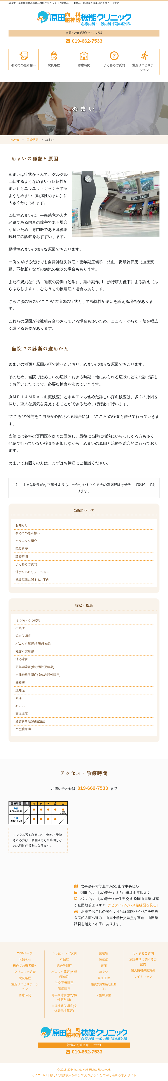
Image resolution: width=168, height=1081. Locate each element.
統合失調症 (23, 636)
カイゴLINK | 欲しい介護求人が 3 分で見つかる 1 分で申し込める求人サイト (84, 1075)
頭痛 (19, 698)
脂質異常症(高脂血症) (30, 721)
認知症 (20, 690)
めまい (20, 706)
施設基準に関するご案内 (32, 579)
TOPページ (25, 953)
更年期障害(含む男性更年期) (35, 667)
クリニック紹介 (26, 540)
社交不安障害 (25, 651)
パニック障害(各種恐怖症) (33, 643)
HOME (15, 139)
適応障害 (22, 659)
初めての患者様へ (23, 65)
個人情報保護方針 (143, 970)
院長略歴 (54, 65)
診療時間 (84, 65)
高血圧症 (22, 713)
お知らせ (22, 525)
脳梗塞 (20, 682)
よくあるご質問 (114, 65)
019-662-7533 (92, 788)
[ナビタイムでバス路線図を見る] (132, 905)
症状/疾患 (32, 139)
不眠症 (20, 628)
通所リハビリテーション (144, 68)
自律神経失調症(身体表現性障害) (38, 674)
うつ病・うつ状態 (28, 620)
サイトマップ (143, 976)
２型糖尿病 (23, 729)
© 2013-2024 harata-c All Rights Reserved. (83, 1069)
